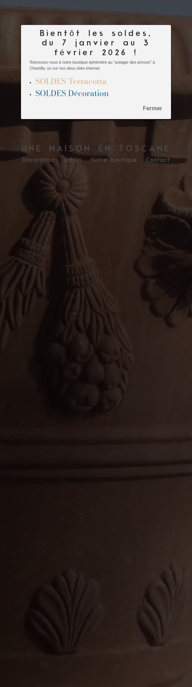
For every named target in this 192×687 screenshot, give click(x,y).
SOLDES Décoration (72, 93)
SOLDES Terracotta (70, 81)
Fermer (152, 108)
